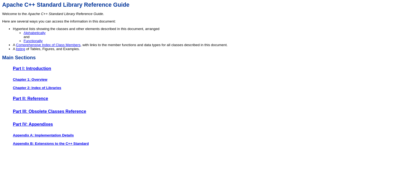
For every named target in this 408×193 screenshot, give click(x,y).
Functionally (33, 41)
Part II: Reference (30, 98)
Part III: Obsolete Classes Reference (49, 111)
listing (20, 49)
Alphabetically (35, 33)
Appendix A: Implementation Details (43, 135)
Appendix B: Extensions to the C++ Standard (51, 144)
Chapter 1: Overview (30, 79)
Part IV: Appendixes (33, 124)
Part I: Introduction (32, 68)
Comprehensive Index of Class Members (48, 45)
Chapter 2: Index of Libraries (37, 88)
